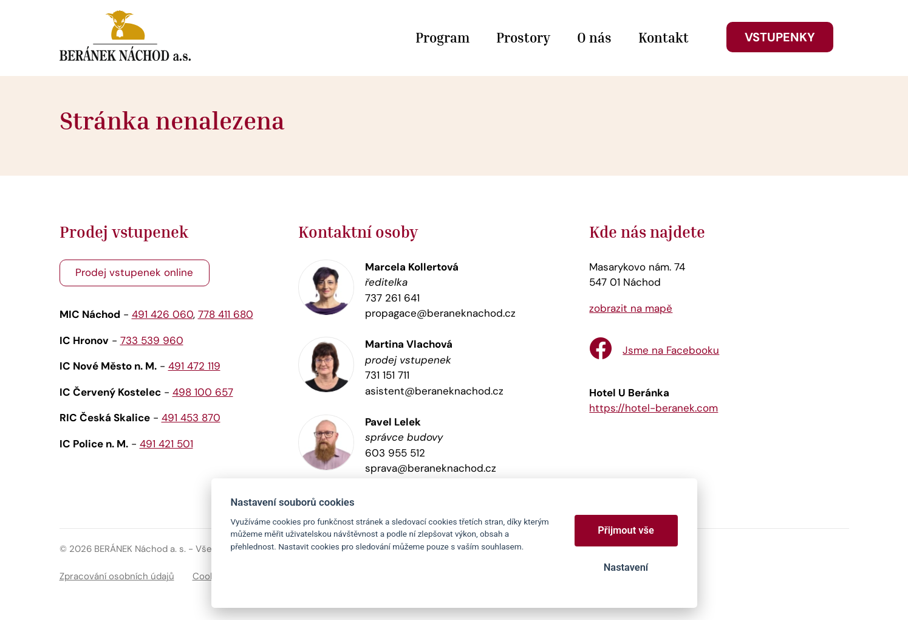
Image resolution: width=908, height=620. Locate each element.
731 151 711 (387, 375)
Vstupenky (780, 37)
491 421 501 (166, 443)
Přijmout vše (626, 530)
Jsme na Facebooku (671, 350)
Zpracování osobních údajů (117, 576)
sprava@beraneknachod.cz (430, 468)
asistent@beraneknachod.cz (434, 391)
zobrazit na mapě (630, 308)
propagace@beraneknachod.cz (440, 313)
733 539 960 (151, 340)
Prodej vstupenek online (134, 272)
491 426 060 (162, 314)
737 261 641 (392, 298)
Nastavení (626, 567)
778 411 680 (225, 314)
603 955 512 (395, 453)
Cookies (210, 576)
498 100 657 (202, 392)
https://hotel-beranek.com (653, 408)
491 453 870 (191, 417)
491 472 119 (194, 366)
